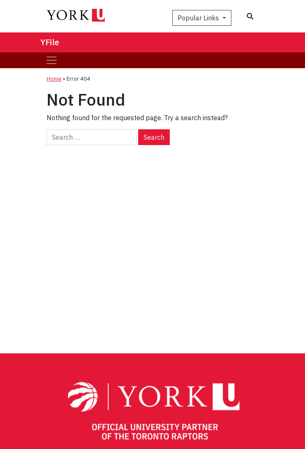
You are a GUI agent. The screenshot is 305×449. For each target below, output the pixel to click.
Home (54, 78)
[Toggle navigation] (51, 60)
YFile (49, 42)
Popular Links (199, 18)
